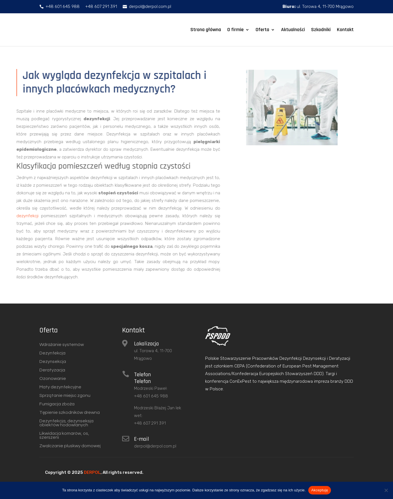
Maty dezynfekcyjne (60, 387)
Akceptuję (319, 490)
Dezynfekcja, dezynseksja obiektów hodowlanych (66, 423)
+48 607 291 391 (150, 423)
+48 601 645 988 (151, 396)
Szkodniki (321, 29)
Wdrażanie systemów (61, 345)
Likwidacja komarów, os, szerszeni (64, 435)
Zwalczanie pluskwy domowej (70, 446)
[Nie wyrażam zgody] (386, 490)
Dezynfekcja (52, 353)
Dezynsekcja (52, 362)
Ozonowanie (52, 379)
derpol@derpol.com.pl (155, 446)
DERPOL (92, 472)
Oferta (262, 29)
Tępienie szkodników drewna (69, 412)
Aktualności (293, 29)
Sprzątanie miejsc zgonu (64, 395)
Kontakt (345, 29)
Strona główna (205, 29)
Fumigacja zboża (57, 404)
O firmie (235, 29)
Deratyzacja (52, 370)
